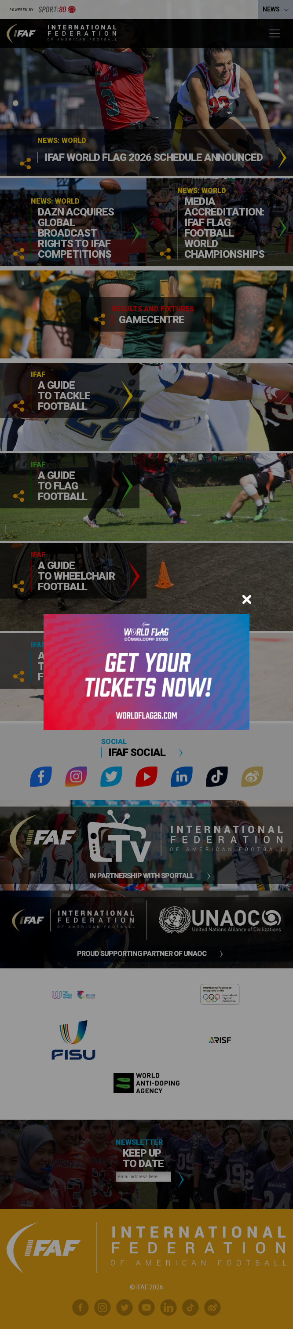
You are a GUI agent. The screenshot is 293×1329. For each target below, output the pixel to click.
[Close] (246, 599)
